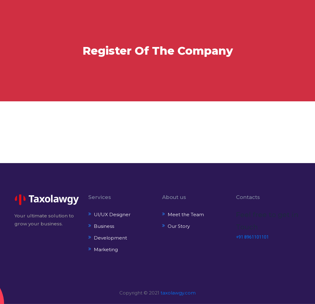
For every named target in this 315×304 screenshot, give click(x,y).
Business (104, 226)
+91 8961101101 (252, 237)
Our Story (179, 226)
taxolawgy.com (178, 293)
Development (110, 238)
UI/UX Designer (112, 214)
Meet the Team (186, 214)
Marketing (106, 249)
